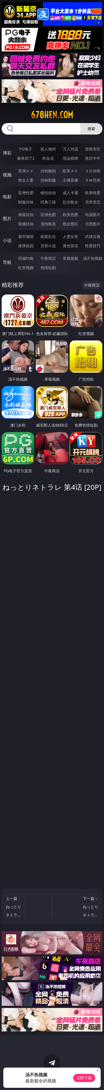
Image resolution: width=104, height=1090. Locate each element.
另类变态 (92, 202)
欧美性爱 (92, 192)
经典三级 (48, 202)
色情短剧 (48, 267)
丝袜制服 (48, 180)
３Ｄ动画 (92, 170)
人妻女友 (70, 236)
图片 (7, 218)
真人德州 (48, 148)
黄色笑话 (70, 245)
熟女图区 (70, 223)
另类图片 (92, 223)
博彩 (7, 153)
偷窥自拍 (26, 214)
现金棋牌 (70, 158)
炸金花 (48, 158)
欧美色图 (70, 214)
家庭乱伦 (48, 236)
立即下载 (84, 1077)
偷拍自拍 (48, 192)
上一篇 (14, 907)
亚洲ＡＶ (26, 170)
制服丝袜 (26, 202)
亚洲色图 (48, 214)
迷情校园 (26, 245)
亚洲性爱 (26, 192)
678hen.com (52, 114)
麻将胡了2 (26, 158)
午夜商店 (48, 258)
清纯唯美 (48, 223)
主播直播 (70, 180)
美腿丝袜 (26, 223)
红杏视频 (26, 267)
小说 (7, 240)
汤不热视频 (92, 258)
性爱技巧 (92, 245)
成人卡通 (70, 192)
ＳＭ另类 (92, 180)
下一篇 (90, 907)
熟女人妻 (26, 180)
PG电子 (25, 148)
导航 (7, 262)
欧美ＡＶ (70, 170)
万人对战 (70, 148)
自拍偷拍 (48, 170)
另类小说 (48, 245)
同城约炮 (26, 258)
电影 (7, 197)
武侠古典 (92, 236)
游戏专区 (92, 148)
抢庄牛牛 (92, 158)
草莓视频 (70, 258)
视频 (7, 175)
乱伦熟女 (70, 202)
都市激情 (26, 236)
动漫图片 (92, 214)
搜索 (91, 128)
